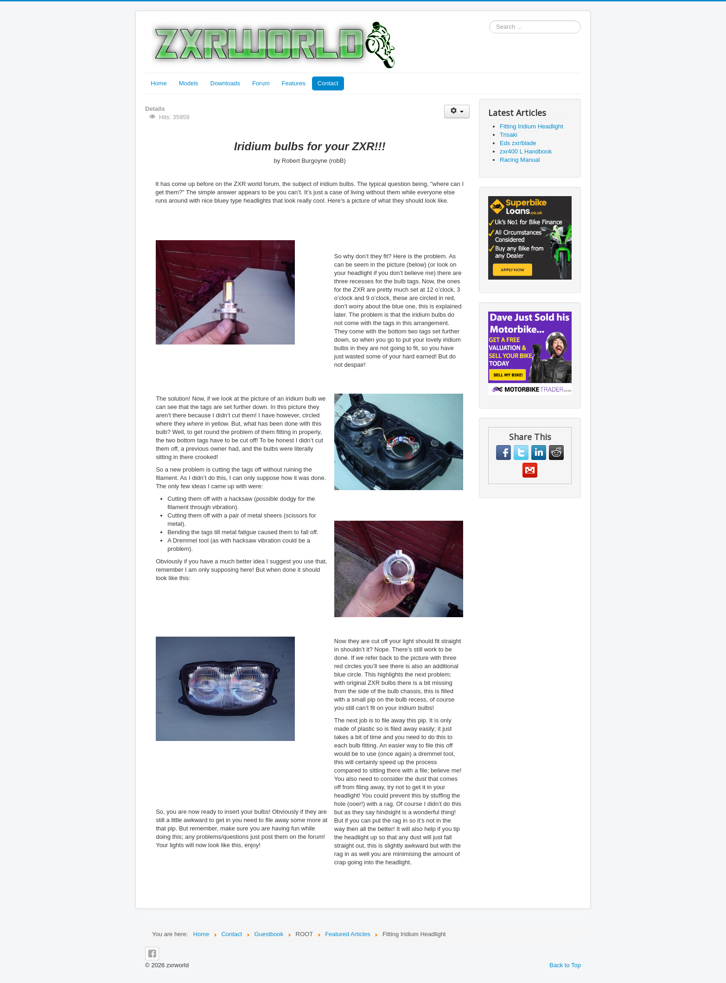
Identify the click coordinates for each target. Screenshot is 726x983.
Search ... (489, 20)
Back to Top (565, 965)
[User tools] (457, 111)
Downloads (225, 83)
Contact (328, 83)
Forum (261, 83)
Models (188, 83)
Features (294, 83)
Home (159, 83)
